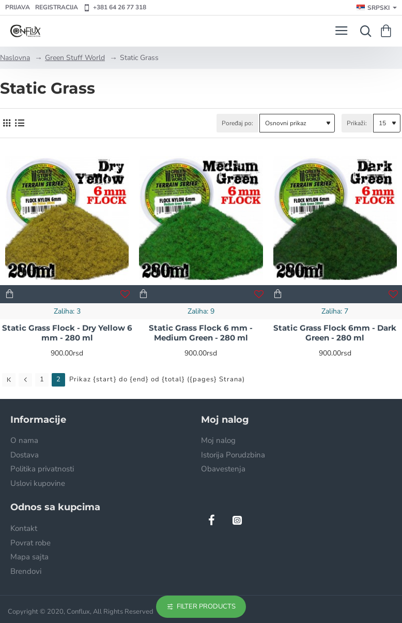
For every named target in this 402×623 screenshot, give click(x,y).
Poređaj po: (237, 123)
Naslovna (15, 57)
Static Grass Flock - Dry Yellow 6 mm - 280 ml (67, 333)
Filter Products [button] (206, 606)
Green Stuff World (75, 58)
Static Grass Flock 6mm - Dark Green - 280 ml (334, 333)
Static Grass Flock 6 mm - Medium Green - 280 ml (201, 333)
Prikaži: (357, 123)
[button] (9, 294)
